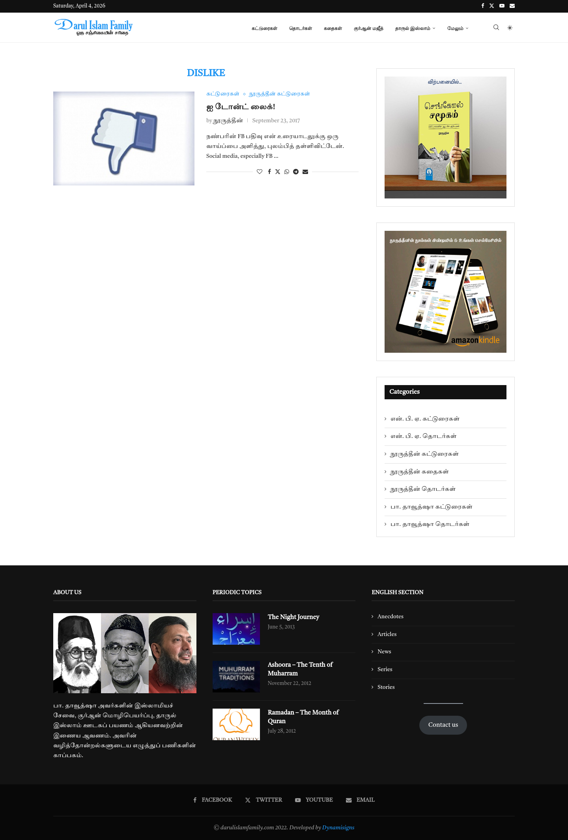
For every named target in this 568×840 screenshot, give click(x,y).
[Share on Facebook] (269, 172)
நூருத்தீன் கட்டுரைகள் (424, 454)
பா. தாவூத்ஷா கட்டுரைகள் (431, 507)
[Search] (496, 28)
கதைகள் (333, 28)
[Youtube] (501, 6)
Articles (386, 634)
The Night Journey (294, 617)
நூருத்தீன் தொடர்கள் (423, 489)
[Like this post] (259, 172)
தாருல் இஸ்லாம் (412, 28)
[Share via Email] (305, 172)
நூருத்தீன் (228, 121)
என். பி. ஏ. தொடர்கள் (423, 436)
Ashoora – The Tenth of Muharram (301, 669)
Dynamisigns (338, 828)
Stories (385, 687)
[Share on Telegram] (296, 172)
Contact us (443, 725)
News (384, 652)
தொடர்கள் (300, 28)
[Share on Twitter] (277, 172)
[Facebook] (482, 6)
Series (384, 669)
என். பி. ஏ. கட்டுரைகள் (425, 419)
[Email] (512, 6)
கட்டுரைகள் (264, 28)
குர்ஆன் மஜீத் (368, 28)
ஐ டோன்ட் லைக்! (240, 107)
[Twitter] (491, 6)
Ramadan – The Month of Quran (304, 717)
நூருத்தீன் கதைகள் (419, 472)
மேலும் (455, 28)
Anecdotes (390, 616)
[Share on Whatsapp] (286, 172)
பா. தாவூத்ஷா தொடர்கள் (429, 524)
